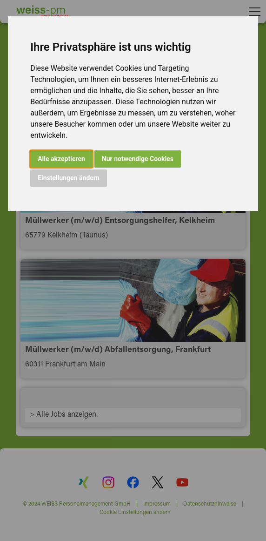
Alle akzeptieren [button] (61, 158)
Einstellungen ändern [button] (69, 178)
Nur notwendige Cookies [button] (137, 158)
